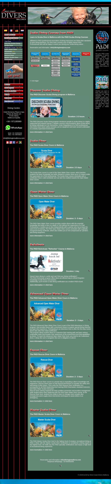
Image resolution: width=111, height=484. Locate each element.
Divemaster (8, 59)
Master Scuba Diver (11, 57)
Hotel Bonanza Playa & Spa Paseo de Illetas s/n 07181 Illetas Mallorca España (14, 115)
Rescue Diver (9, 55)
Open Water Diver (10, 49)
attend (73, 338)
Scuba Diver (8, 45)
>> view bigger (34, 81)
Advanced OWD (10, 53)
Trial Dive (7, 41)
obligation (65, 338)
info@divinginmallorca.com (13, 138)
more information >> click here (41, 132)
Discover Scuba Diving (12, 43)
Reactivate (8, 51)
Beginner (10, 47)
